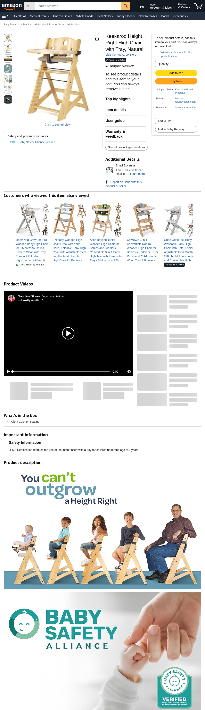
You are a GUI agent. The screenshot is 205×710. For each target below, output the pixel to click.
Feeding (27, 24)
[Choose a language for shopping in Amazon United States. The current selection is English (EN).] (138, 6)
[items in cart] (198, 6)
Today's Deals (126, 16)
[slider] (61, 371)
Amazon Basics (62, 16)
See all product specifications (126, 147)
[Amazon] (12, 6)
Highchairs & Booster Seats (49, 24)
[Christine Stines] (28, 296)
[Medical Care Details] (48, 16)
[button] (6, 16)
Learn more (137, 173)
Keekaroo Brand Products (184, 91)
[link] (32, 250)
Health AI (20, 16)
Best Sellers (105, 16)
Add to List (164, 121)
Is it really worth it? (30, 300)
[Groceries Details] (187, 16)
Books (165, 16)
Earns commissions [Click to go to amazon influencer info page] (53, 296)
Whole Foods (84, 16)
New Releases (148, 16)
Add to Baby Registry (171, 129)
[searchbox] (78, 6)
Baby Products (12, 24)
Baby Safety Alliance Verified (37, 142)
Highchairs (73, 24)
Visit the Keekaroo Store (120, 54)
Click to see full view (58, 124)
